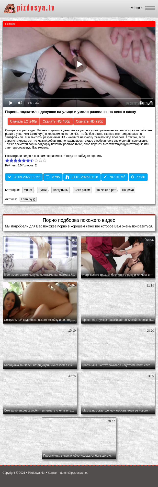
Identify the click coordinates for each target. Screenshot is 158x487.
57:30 (138, 177)
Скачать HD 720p (89, 121)
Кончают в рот (106, 190)
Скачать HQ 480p (56, 121)
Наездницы (60, 190)
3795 (53, 177)
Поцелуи (128, 190)
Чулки (43, 190)
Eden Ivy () (27, 200)
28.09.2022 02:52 (24, 177)
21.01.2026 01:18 (82, 177)
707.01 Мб (114, 177)
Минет (28, 190)
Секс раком (82, 190)
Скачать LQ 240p (23, 121)
